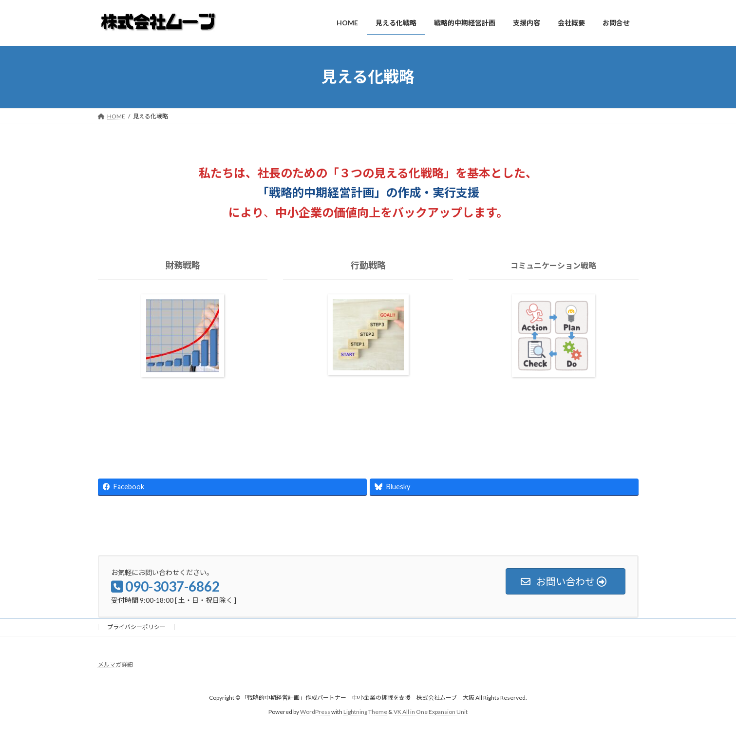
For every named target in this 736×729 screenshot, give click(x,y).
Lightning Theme (365, 711)
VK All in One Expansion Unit (431, 711)
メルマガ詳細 (115, 664)
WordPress (315, 711)
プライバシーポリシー (136, 627)
